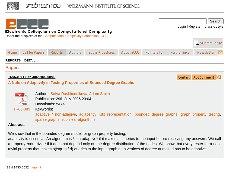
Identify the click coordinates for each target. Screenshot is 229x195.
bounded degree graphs (156, 114)
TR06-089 (21, 107)
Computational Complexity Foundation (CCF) (75, 36)
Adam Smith (99, 94)
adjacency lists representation (105, 114)
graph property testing (200, 114)
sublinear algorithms (79, 119)
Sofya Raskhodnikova (68, 94)
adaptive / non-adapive (55, 114)
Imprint (36, 167)
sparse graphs (47, 119)
